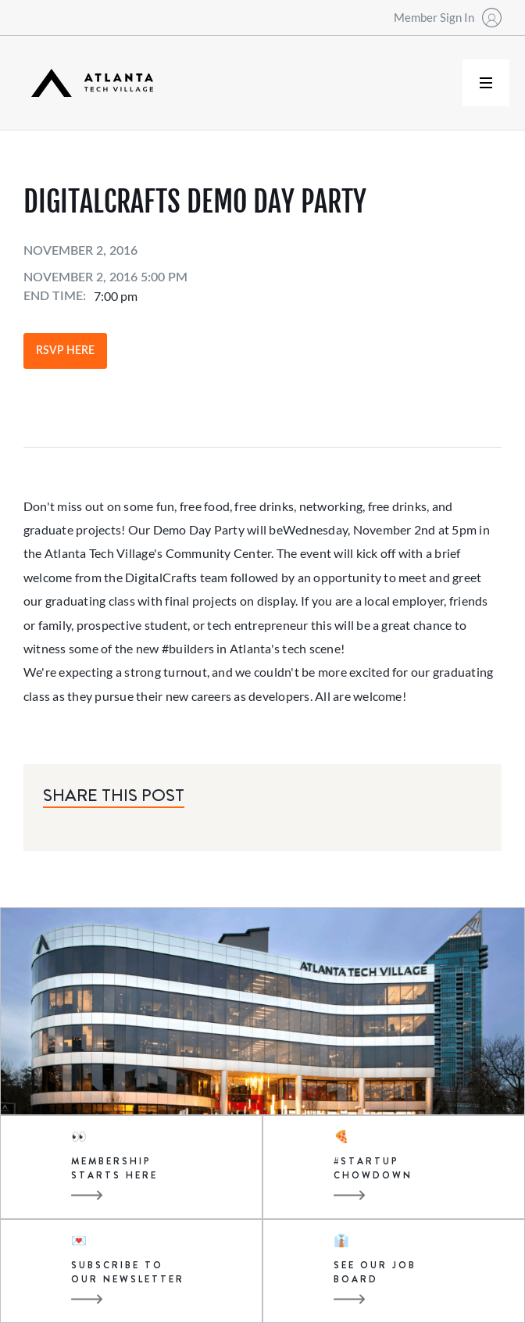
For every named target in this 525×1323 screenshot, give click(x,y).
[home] (88, 83)
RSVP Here (65, 350)
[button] (485, 82)
